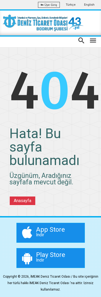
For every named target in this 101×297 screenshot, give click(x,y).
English (89, 4)
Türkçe (71, 4)
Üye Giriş (49, 5)
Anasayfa (22, 200)
